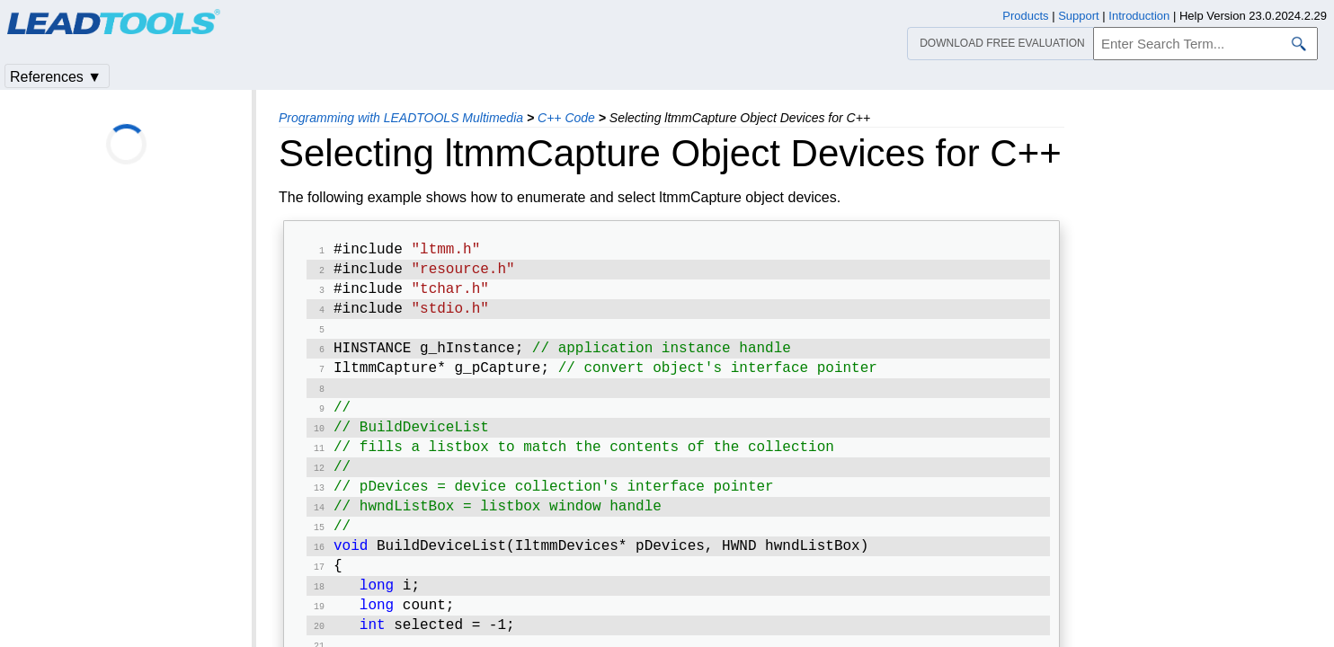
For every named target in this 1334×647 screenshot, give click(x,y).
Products (1025, 15)
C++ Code (566, 118)
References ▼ (56, 76)
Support (1078, 15)
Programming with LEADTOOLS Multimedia (401, 118)
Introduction (1138, 15)
